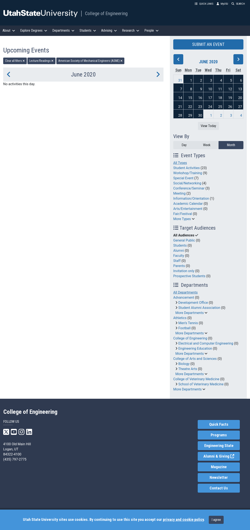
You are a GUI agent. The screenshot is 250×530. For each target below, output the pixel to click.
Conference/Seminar (189, 188)
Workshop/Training (187, 173)
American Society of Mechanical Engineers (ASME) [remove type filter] (90, 60)
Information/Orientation (191, 198)
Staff (177, 261)
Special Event (183, 178)
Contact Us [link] (219, 488)
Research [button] (130, 30)
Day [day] (184, 145)
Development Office (193, 303)
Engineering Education (195, 348)
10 (210, 89)
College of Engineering (106, 13)
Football (184, 328)
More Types (182, 219)
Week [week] (206, 145)
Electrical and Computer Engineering (205, 343)
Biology (184, 364)
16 (200, 98)
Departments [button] (63, 30)
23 (200, 107)
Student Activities (186, 168)
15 (190, 98)
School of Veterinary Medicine (200, 384)
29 (190, 115)
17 (210, 98)
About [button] (9, 30)
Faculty (178, 256)
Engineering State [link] (218, 445)
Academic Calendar (188, 204)
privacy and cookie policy (183, 519)
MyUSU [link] (222, 3)
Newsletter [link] (219, 477)
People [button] (151, 30)
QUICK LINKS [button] (204, 3)
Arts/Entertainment (187, 209)
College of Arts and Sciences (195, 359)
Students (180, 245)
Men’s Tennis (188, 323)
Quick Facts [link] (218, 424)
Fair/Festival (182, 214)
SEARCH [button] (238, 3)
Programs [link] (219, 435)
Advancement (183, 297)
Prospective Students (189, 276)
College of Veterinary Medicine (196, 379)
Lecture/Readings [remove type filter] (41, 60)
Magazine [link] (219, 467)
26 (230, 107)
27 (240, 107)
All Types (180, 163)
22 (190, 107)
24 (210, 107)
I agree (216, 520)
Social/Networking (187, 183)
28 (180, 115)
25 (220, 107)
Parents (179, 266)
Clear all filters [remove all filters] (15, 60)
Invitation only (183, 271)
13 (240, 89)
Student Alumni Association (199, 308)
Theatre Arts (187, 369)
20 (240, 98)
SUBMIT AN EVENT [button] (208, 44)
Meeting (179, 193)
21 (180, 107)
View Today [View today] (208, 126)
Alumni (178, 251)
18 (220, 98)
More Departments (189, 313)
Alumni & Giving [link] (221, 456)
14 (180, 98)
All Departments (185, 292)
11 (220, 89)
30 (200, 115)
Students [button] (88, 30)
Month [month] (231, 145)
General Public (184, 240)
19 (230, 98)
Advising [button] (109, 30)
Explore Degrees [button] (33, 30)
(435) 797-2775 (14, 459)
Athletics (179, 318)
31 (180, 80)
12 (230, 89)
